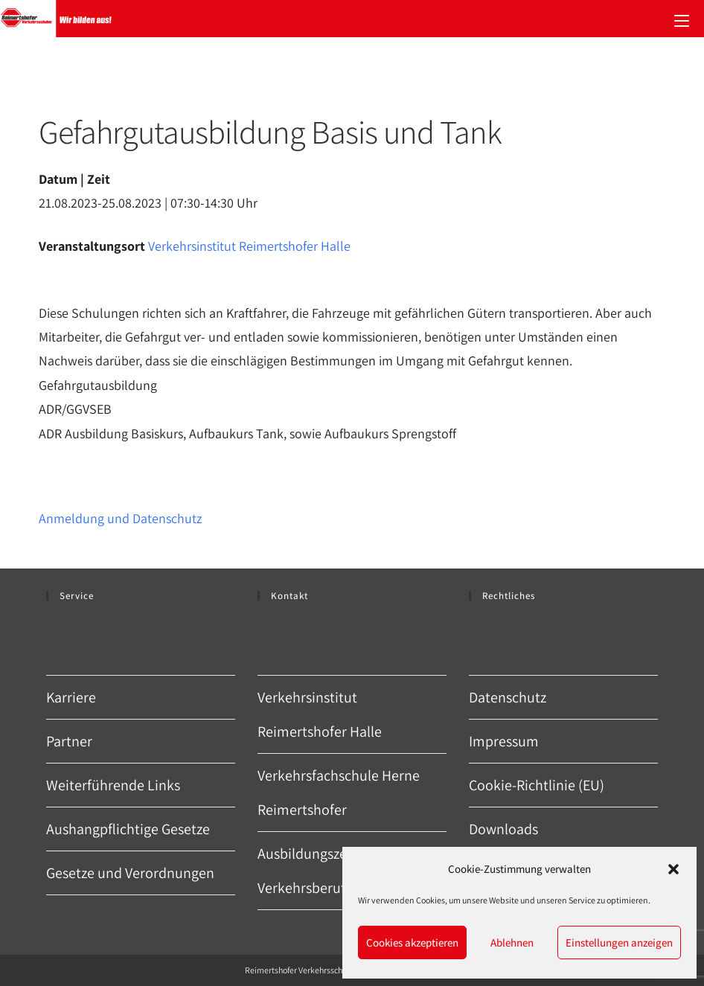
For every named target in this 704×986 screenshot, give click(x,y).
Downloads (503, 829)
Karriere (71, 697)
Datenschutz (507, 697)
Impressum (504, 741)
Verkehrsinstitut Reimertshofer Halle (249, 245)
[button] (673, 869)
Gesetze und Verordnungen (130, 873)
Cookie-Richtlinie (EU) (536, 785)
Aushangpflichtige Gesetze (128, 829)
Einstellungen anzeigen (619, 942)
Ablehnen (512, 942)
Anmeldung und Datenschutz (120, 518)
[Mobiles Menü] (681, 18)
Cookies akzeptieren (412, 942)
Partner (69, 741)
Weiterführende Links (113, 785)
